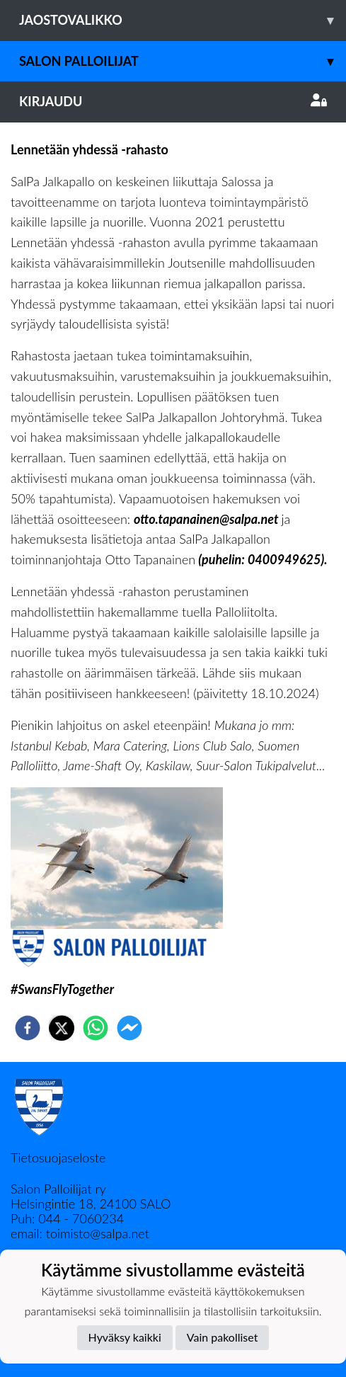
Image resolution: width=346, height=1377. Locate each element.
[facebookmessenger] (129, 1028)
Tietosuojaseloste (58, 1157)
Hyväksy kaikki (124, 1337)
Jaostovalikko (182, 20)
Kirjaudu (173, 101)
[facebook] (27, 1028)
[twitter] (61, 1028)
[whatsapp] (95, 1028)
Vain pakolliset (222, 1337)
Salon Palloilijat (182, 61)
